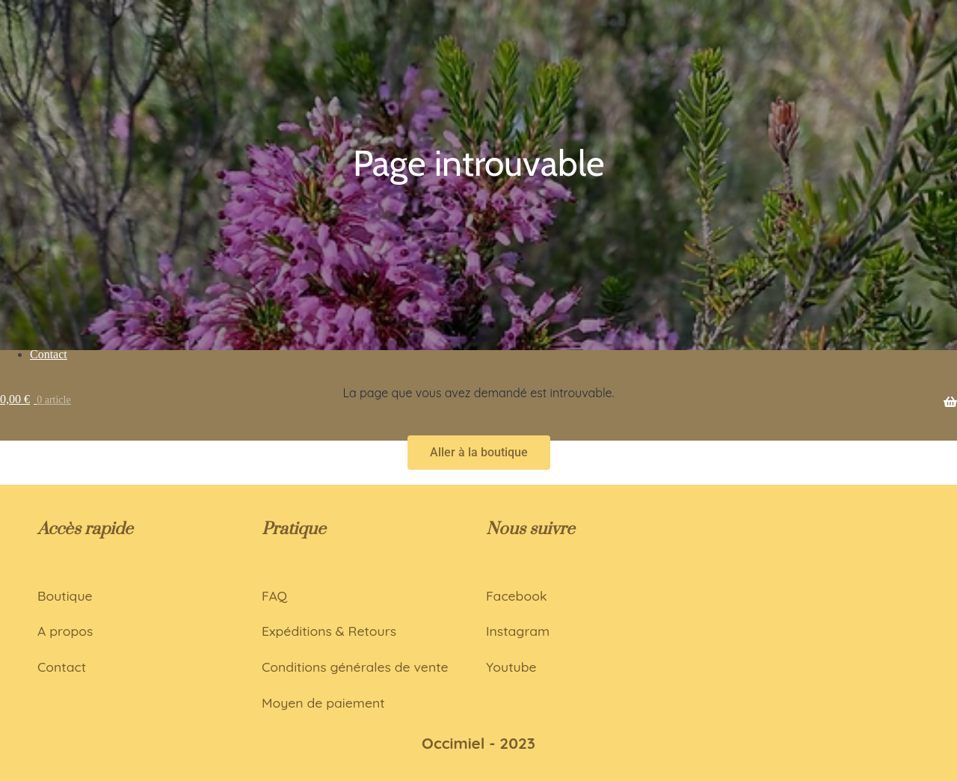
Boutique (65, 595)
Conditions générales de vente (355, 666)
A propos (65, 630)
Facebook (516, 595)
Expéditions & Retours (329, 630)
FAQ (274, 595)
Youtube (511, 666)
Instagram (518, 630)
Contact (61, 666)
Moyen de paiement (323, 702)
